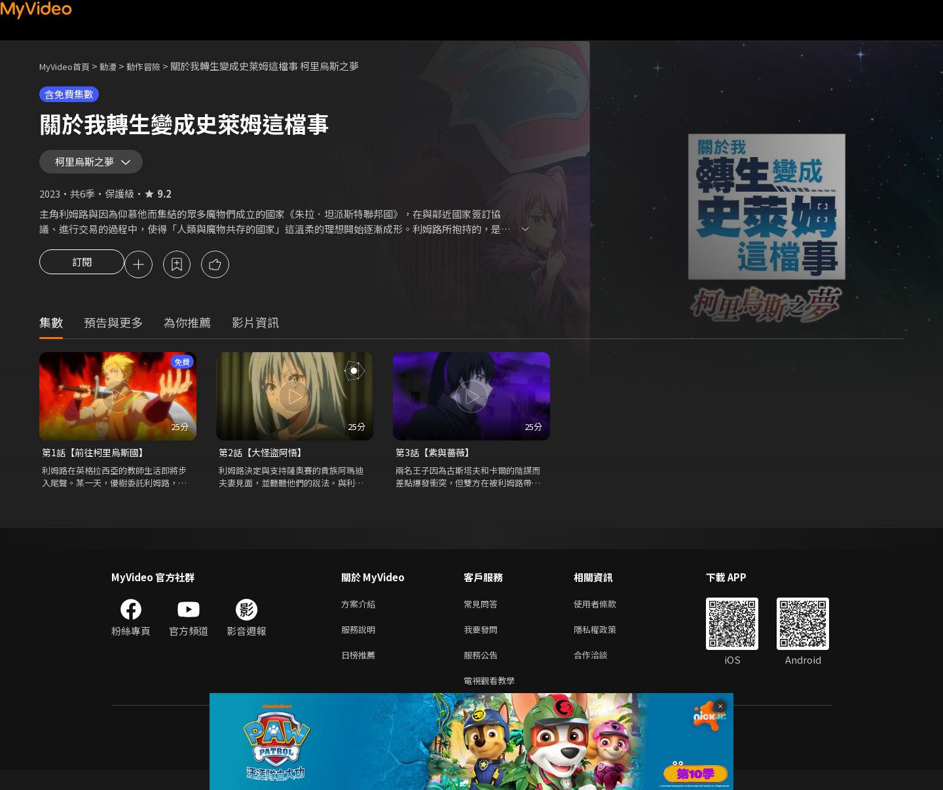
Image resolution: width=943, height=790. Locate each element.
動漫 (118, 66)
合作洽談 (601, 672)
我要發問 (483, 644)
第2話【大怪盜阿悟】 (265, 464)
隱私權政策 (606, 644)
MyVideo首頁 (69, 66)
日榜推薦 (360, 672)
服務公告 (483, 672)
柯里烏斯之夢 (90, 166)
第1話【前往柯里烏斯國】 (98, 464)
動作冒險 (157, 66)
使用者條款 (606, 617)
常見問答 (483, 617)
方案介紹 (360, 617)
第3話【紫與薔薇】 (437, 464)
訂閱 (82, 274)
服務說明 (360, 644)
